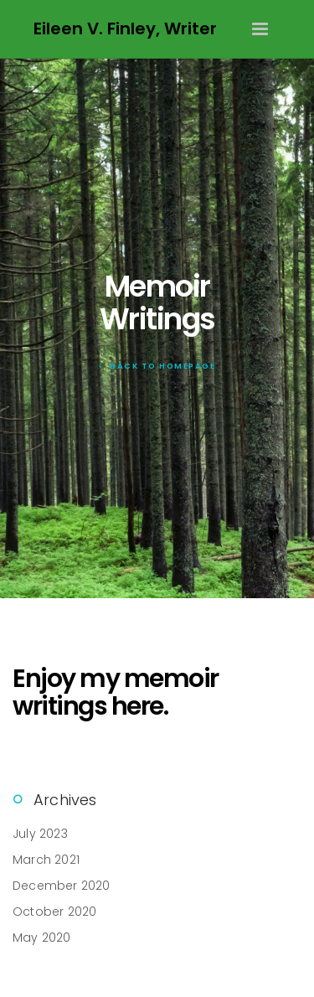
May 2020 (42, 937)
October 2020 (54, 911)
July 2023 (40, 833)
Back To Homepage (157, 365)
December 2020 (62, 885)
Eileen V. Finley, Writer (125, 28)
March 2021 (46, 859)
